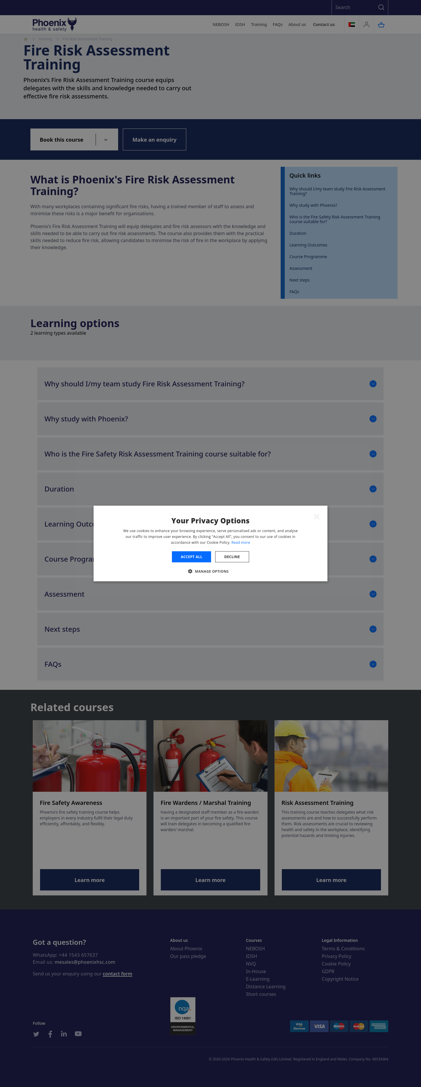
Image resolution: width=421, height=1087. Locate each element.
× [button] (316, 516)
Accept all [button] (191, 556)
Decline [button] (232, 556)
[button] (210, 571)
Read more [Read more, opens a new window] (241, 542)
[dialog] (210, 543)
